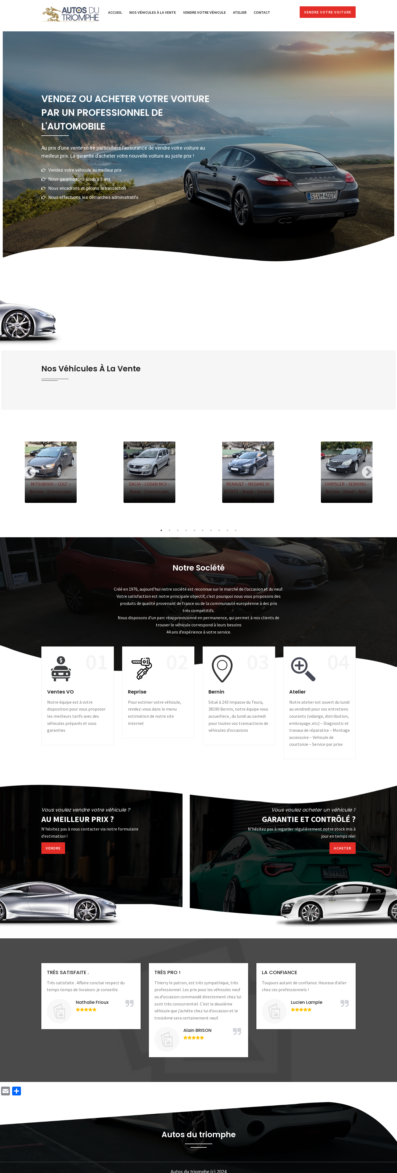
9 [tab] (227, 530)
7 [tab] (211, 530)
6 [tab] (202, 530)
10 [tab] (235, 530)
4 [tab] (186, 530)
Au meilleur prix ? (77, 819)
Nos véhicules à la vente (152, 12)
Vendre (53, 848)
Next (368, 472)
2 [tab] (169, 530)
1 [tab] (161, 530)
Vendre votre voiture (327, 12)
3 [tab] (178, 530)
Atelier (239, 12)
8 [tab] (219, 530)
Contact (262, 12)
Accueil (115, 12)
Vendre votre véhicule (204, 12)
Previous (29, 472)
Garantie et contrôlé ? (309, 819)
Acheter (342, 848)
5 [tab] (194, 530)
